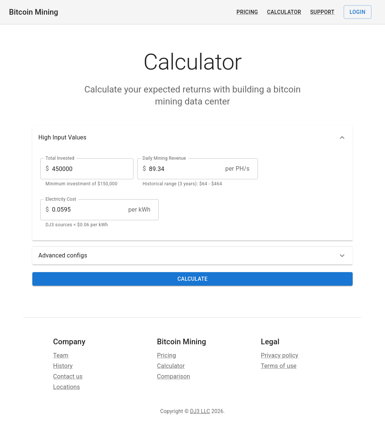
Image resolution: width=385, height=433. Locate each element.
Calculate (192, 279)
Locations (66, 387)
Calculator (284, 12)
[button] (192, 138)
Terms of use (279, 365)
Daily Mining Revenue (164, 158)
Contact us (67, 376)
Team (60, 355)
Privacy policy (280, 355)
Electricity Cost (60, 198)
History (63, 365)
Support (322, 12)
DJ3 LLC (200, 411)
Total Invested (59, 158)
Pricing (247, 12)
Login (357, 12)
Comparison (173, 376)
